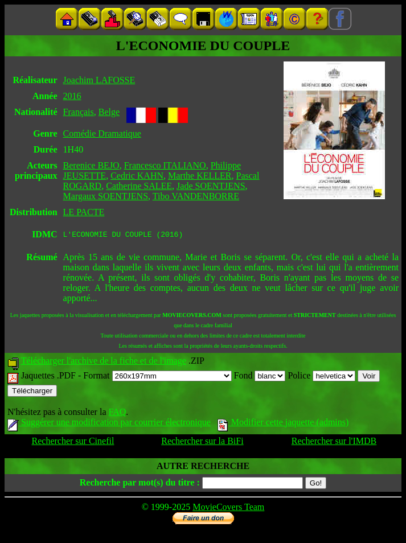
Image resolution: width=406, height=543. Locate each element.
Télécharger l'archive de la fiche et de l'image (103, 362)
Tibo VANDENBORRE (196, 196)
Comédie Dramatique (102, 133)
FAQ (117, 413)
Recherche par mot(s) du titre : (140, 484)
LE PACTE (84, 212)
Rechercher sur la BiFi (202, 442)
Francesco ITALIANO (165, 165)
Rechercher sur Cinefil (73, 442)
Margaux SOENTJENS (105, 196)
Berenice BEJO (91, 165)
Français (78, 112)
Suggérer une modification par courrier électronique (109, 424)
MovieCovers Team (228, 508)
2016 (72, 96)
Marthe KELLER (200, 175)
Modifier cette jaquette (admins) (283, 424)
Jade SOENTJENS (211, 186)
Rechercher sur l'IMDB (334, 442)
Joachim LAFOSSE (99, 80)
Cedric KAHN (136, 175)
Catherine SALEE (139, 186)
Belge (109, 112)
